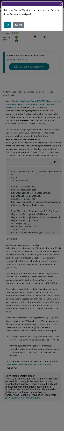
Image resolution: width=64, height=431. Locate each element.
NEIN (18, 23)
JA (7, 23)
